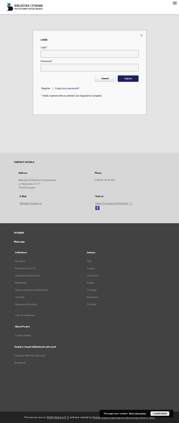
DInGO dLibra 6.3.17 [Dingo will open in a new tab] (58, 417)
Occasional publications (27, 275)
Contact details (23, 335)
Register (45, 88)
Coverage (92, 290)
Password (47, 61)
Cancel (105, 78)
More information (137, 413)
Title (89, 261)
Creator (91, 268)
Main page (19, 241)
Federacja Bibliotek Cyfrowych (30, 355)
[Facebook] (97, 208)
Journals (19, 297)
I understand (160, 413)
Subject (91, 282)
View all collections (25, 315)
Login (44, 47)
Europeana (20, 362)
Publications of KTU (25, 268)
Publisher (92, 304)
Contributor (93, 275)
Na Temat (20, 261)
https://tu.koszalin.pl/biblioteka (113, 203)
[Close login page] (141, 35)
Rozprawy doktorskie (26, 304)
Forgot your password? (67, 88)
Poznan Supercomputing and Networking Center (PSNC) (123, 417)
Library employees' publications (31, 290)
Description (93, 297)
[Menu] (174, 3)
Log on (128, 78)
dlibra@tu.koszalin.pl (31, 203)
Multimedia (21, 282)
